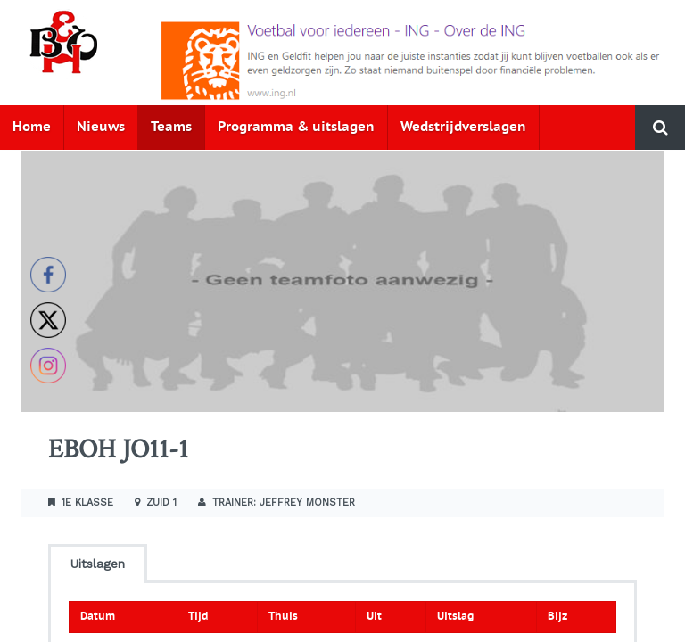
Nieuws (101, 127)
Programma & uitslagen (296, 127)
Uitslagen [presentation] (97, 563)
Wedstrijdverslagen (463, 127)
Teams (171, 127)
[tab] (97, 562)
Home (31, 127)
